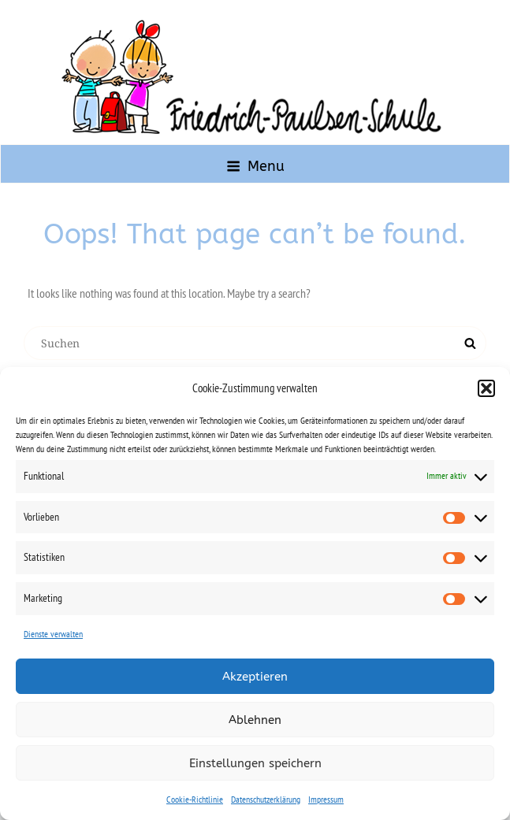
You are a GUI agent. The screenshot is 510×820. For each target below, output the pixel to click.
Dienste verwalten (53, 634)
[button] (486, 388)
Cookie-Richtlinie (194, 799)
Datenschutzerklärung (265, 799)
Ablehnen (255, 720)
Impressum (326, 799)
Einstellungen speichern (255, 763)
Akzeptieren (255, 677)
